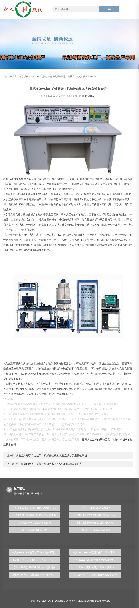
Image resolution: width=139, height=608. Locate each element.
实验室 (22, 179)
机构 (109, 179)
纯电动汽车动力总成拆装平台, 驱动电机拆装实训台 (36, 574)
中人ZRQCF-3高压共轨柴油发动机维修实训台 (97, 559)
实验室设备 (70, 601)
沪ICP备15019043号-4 (42, 601)
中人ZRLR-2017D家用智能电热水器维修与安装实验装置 (97, 515)
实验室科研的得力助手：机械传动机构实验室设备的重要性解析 (51, 455)
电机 (11, 204)
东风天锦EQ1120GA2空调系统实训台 (34, 567)
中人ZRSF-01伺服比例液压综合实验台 (34, 515)
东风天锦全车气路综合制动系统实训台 (95, 574)
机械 (99, 179)
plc (17, 234)
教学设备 (24, 76)
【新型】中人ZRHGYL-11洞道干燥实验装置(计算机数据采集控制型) (36, 559)
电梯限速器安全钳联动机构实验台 (95, 522)
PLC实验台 (59, 601)
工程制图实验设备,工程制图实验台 (95, 567)
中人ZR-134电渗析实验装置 (95, 507)
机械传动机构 (11, 179)
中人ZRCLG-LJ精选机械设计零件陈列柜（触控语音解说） (97, 552)
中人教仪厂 (90, 96)
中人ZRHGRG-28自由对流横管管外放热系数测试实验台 (36, 507)
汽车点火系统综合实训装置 (95, 530)
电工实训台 (81, 601)
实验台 (22, 204)
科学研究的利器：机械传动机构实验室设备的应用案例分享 (48, 463)
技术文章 (35, 76)
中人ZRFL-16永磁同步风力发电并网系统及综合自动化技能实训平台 (36, 552)
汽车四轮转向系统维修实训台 (34, 522)
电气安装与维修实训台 (34, 530)
